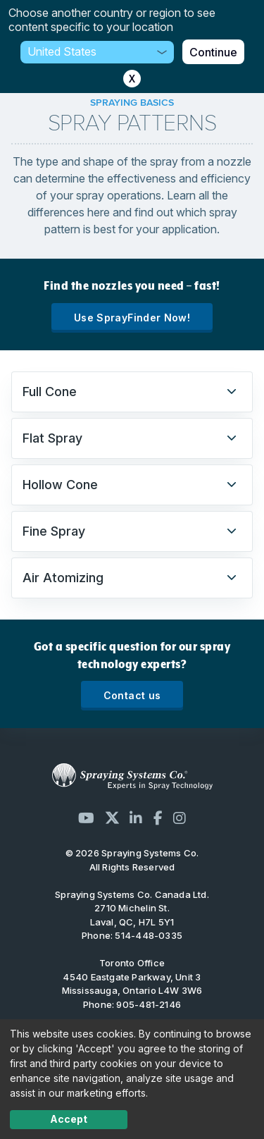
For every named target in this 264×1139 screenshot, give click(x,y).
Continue (213, 52)
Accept (68, 1119)
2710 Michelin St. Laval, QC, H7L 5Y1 (132, 915)
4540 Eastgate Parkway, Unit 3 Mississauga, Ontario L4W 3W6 (132, 984)
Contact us (132, 695)
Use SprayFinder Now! (132, 318)
